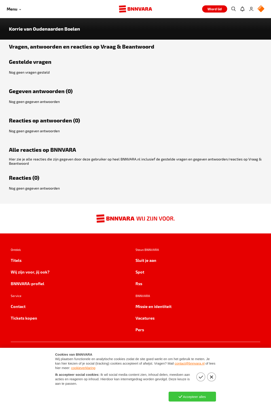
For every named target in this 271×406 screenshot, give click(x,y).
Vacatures (145, 318)
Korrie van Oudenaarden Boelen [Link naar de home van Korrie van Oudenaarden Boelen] (44, 29)
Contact (18, 306)
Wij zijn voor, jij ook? (30, 271)
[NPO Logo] (261, 9)
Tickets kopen (24, 318)
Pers (140, 329)
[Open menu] (14, 9)
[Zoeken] (233, 9)
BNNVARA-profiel (27, 283)
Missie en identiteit (153, 306)
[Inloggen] (251, 9)
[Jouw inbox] (242, 9)
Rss (139, 283)
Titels (16, 260)
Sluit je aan (146, 260)
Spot (140, 271)
